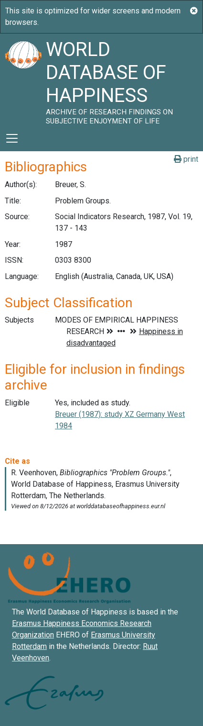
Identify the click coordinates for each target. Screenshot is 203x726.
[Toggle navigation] (12, 138)
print (186, 159)
